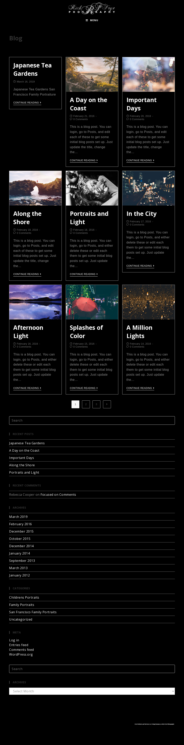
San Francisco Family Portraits (33, 612)
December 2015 (21, 531)
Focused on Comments (58, 494)
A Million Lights (139, 331)
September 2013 (22, 560)
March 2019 (18, 517)
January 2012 (19, 575)
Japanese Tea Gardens (32, 69)
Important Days (21, 458)
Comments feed (21, 649)
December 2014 (21, 546)
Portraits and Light (24, 472)
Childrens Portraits (24, 597)
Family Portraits (21, 605)
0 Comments (80, 119)
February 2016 (20, 524)
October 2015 (19, 538)
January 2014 (19, 553)
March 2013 (18, 568)
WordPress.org (21, 654)
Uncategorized (20, 619)
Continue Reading (27, 102)
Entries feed (18, 645)
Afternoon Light (28, 331)
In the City (141, 213)
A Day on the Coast (24, 450)
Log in (14, 640)
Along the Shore (27, 217)
